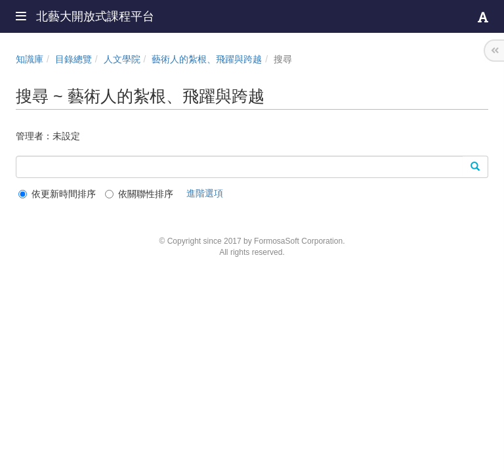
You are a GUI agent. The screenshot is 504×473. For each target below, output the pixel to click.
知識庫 (29, 59)
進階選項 (204, 193)
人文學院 (122, 59)
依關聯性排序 (139, 194)
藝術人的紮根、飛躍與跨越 (207, 59)
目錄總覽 (73, 59)
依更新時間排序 (57, 194)
